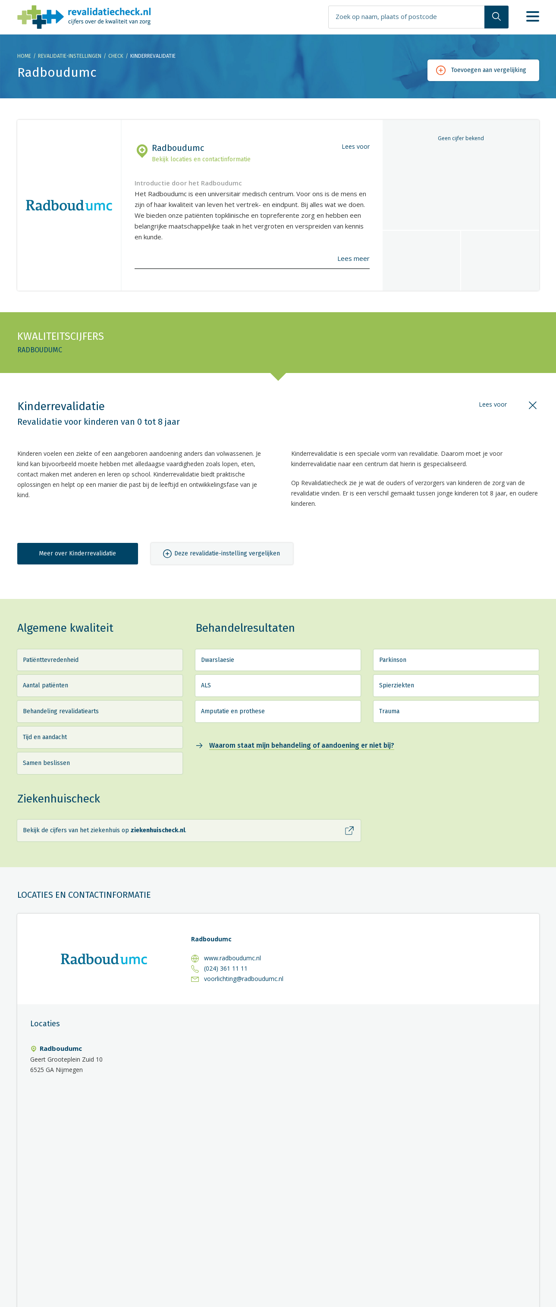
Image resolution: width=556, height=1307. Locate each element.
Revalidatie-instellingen (69, 56)
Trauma (389, 711)
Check (115, 56)
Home (24, 56)
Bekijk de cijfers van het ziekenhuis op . (104, 830)
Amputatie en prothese (233, 711)
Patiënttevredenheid (51, 660)
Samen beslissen (46, 763)
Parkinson (392, 660)
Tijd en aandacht (45, 737)
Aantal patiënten (45, 685)
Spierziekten (396, 685)
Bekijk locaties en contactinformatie (201, 159)
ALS (206, 685)
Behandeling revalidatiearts (61, 711)
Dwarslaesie (217, 660)
